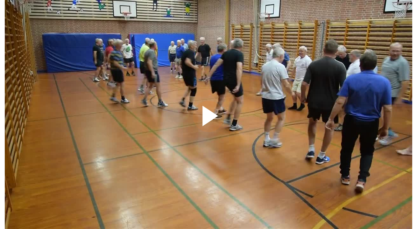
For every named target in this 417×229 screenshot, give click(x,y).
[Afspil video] (208, 130)
